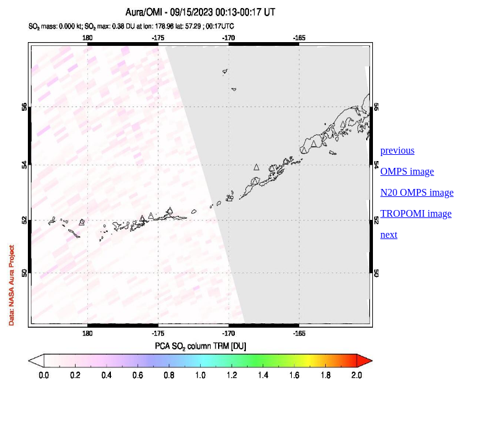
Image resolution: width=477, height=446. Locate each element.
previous (397, 150)
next (389, 234)
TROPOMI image (416, 213)
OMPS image (407, 171)
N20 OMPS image (416, 192)
